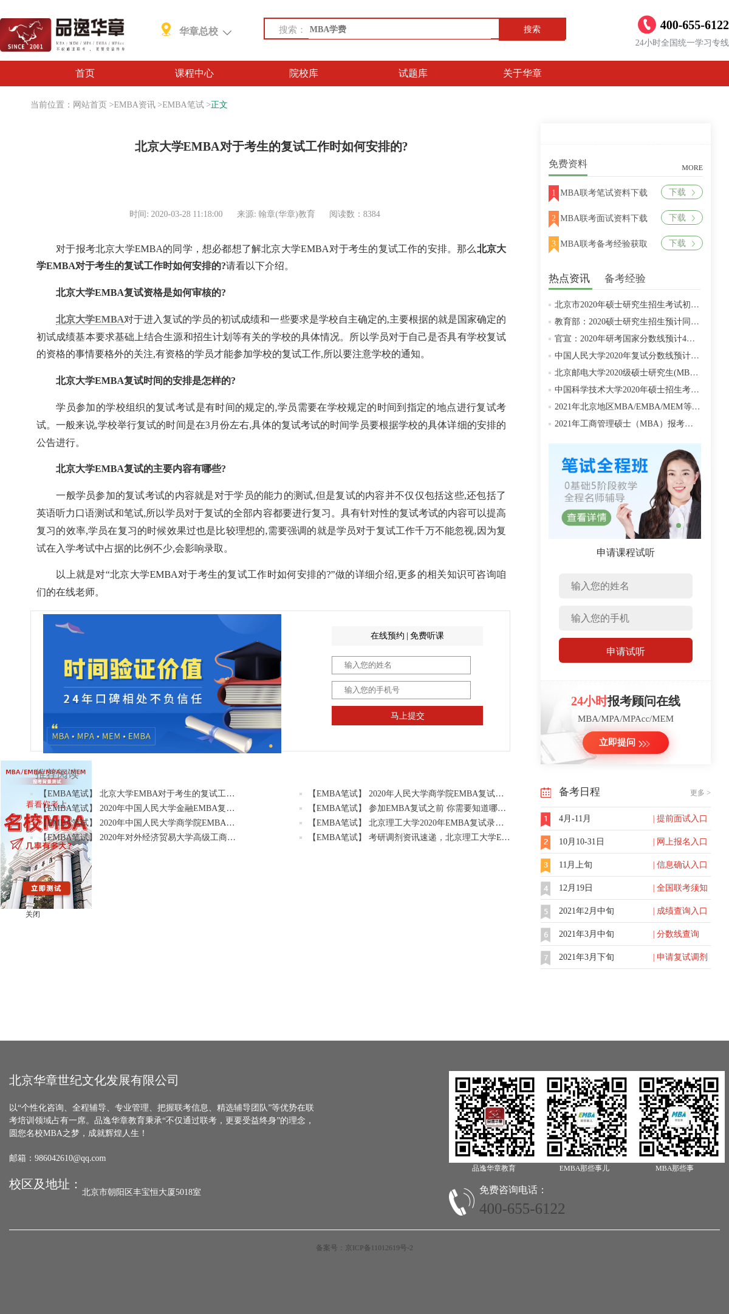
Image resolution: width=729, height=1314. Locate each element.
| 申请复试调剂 (680, 957)
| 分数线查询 (676, 934)
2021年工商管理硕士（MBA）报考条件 (628, 423)
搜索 (532, 29)
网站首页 (90, 104)
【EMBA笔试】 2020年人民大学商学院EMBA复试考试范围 (418, 793)
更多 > (700, 793)
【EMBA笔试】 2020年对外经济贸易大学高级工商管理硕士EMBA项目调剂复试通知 (196, 837)
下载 (682, 192)
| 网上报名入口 (680, 841)
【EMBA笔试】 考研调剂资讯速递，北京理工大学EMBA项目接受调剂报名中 (452, 837)
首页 (85, 73)
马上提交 (408, 715)
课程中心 (194, 73)
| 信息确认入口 (680, 864)
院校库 (303, 73)
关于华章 (522, 73)
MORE (692, 167)
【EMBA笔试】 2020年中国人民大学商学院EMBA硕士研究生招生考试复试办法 (188, 822)
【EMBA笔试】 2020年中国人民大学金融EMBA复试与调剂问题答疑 (166, 808)
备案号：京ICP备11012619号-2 (364, 1248)
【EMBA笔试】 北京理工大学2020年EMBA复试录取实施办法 (423, 822)
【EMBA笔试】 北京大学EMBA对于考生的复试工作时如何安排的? (164, 793)
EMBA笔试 (183, 104)
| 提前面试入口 (680, 818)
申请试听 (625, 651)
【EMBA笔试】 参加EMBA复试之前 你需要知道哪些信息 (415, 808)
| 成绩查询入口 (680, 910)
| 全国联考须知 (680, 887)
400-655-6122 (522, 1208)
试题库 (413, 73)
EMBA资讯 (134, 104)
